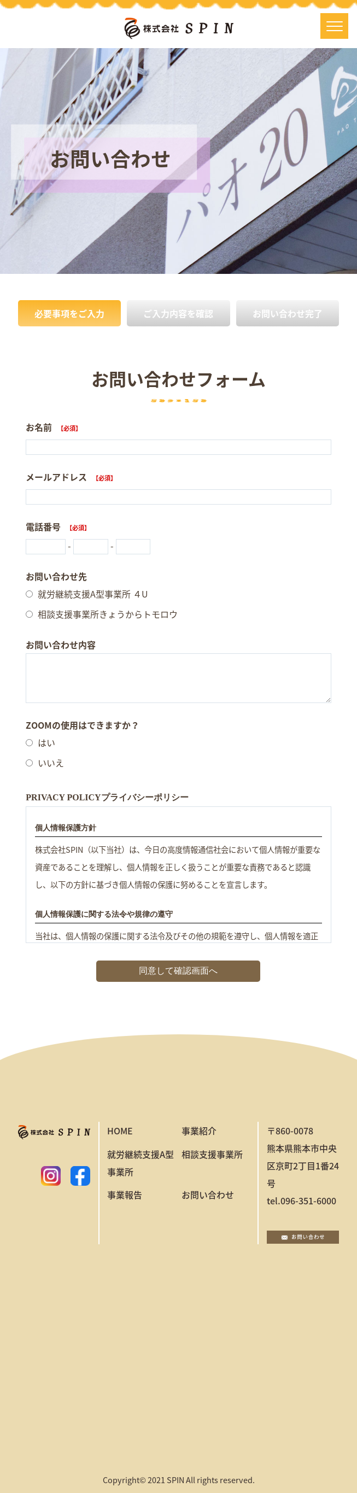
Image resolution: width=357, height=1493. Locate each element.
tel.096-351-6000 (301, 1200)
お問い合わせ (208, 1194)
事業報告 (124, 1194)
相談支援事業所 (212, 1154)
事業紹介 (199, 1130)
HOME (120, 1130)
